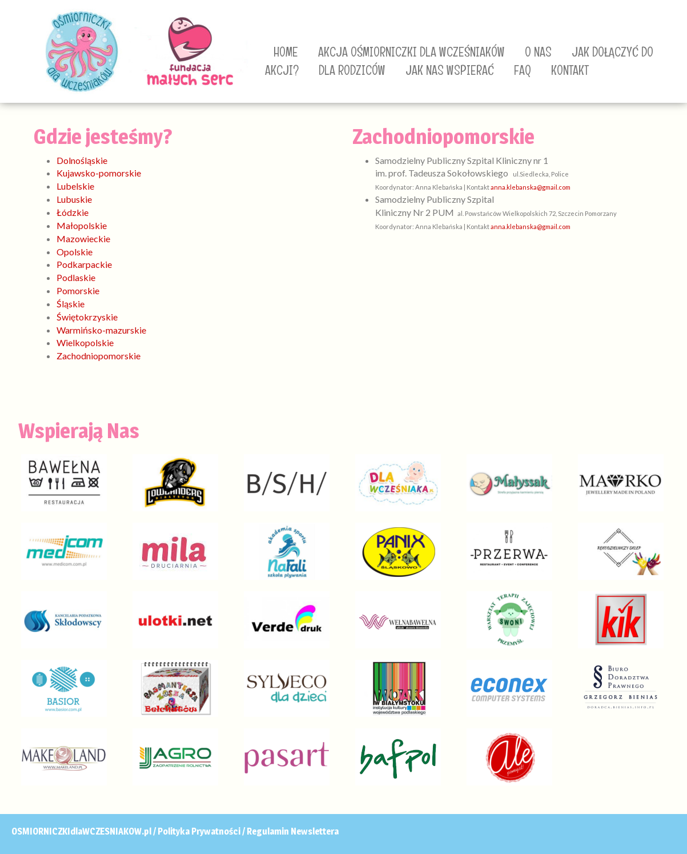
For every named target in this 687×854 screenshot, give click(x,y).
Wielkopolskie (85, 342)
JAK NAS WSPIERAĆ (449, 70)
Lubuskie (74, 199)
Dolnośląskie (82, 160)
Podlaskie (76, 277)
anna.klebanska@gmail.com (531, 187)
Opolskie (75, 251)
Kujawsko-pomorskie (99, 172)
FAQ (522, 70)
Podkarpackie (84, 264)
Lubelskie (75, 186)
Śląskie (71, 303)
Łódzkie (73, 212)
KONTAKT (570, 70)
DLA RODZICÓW (352, 70)
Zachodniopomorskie (98, 355)
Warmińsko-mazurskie (101, 329)
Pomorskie (78, 290)
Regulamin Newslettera (293, 831)
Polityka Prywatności (199, 831)
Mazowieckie (83, 238)
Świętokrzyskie (87, 316)
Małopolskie (82, 225)
